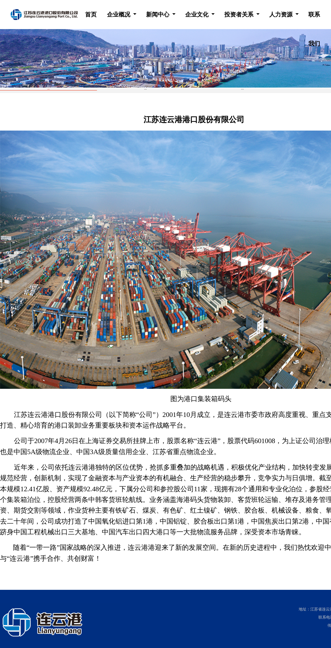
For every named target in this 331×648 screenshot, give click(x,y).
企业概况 (119, 14)
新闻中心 (158, 14)
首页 (91, 14)
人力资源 (281, 14)
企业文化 (197, 14)
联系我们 (314, 20)
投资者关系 (239, 14)
